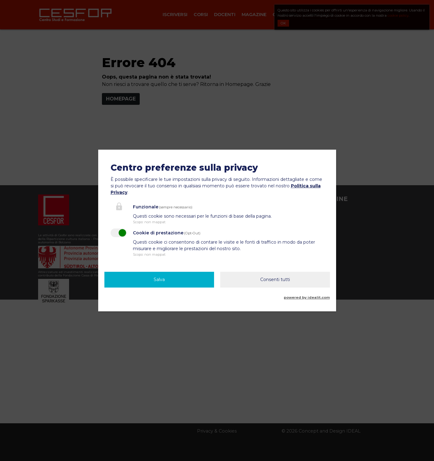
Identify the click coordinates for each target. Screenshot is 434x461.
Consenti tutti (275, 279)
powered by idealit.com (307, 297)
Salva (159, 279)
